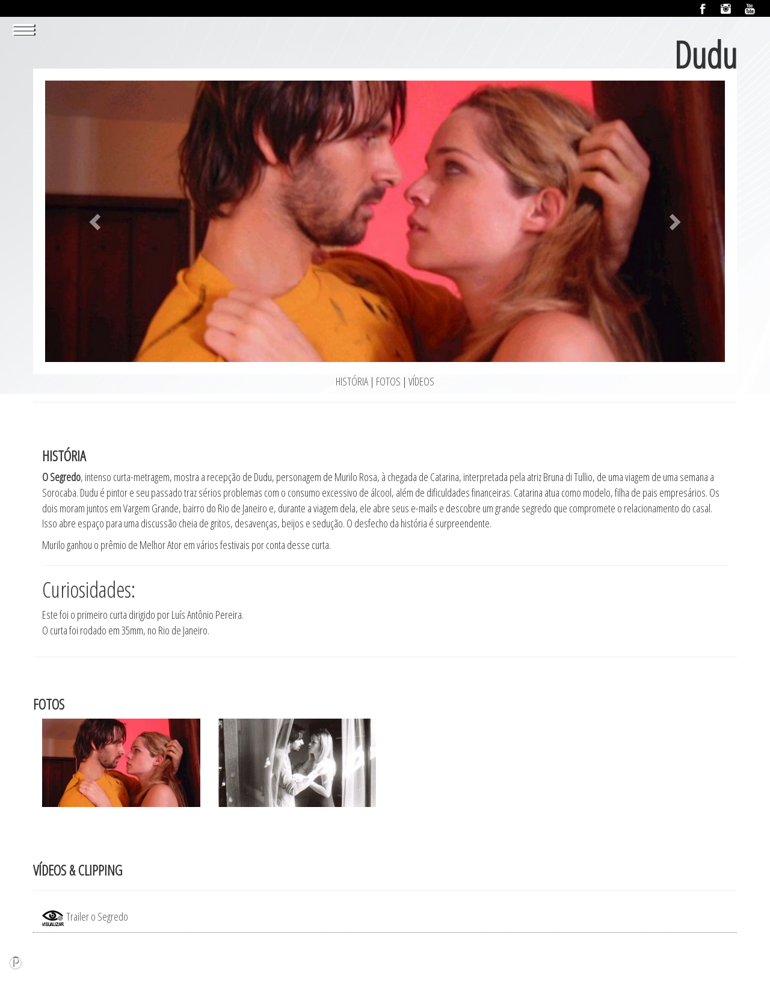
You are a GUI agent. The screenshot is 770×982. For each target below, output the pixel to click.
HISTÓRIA (353, 381)
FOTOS (388, 381)
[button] (96, 221)
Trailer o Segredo (85, 916)
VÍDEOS (421, 381)
